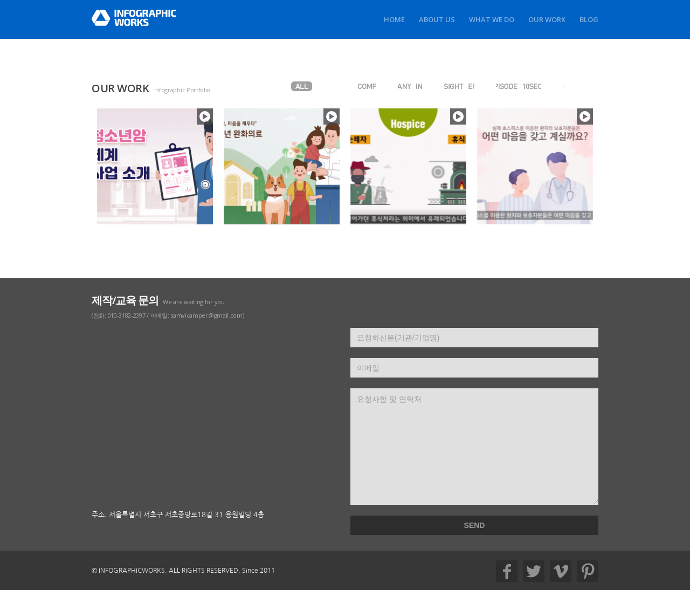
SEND (474, 525)
